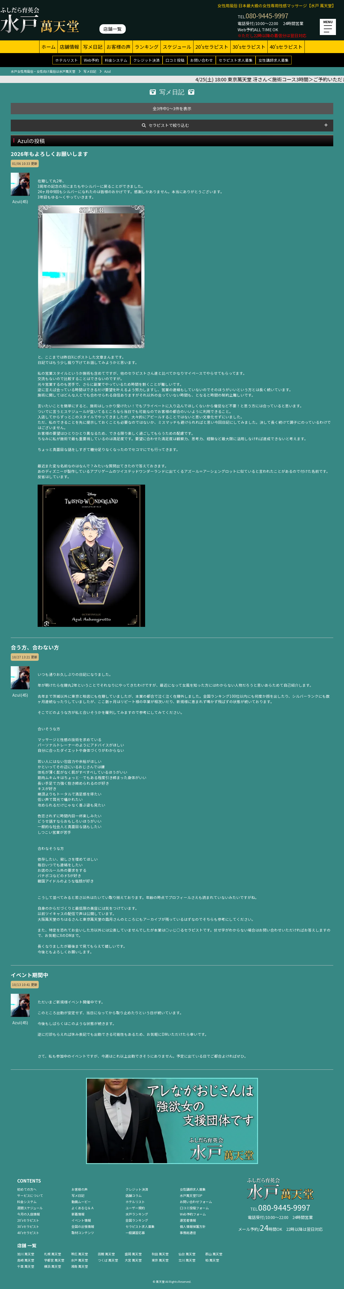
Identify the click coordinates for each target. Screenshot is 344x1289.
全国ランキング (137, 1220)
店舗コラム (134, 1195)
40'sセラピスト (286, 46)
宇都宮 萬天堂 (54, 1260)
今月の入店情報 (28, 1214)
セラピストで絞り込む (169, 125)
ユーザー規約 (135, 1207)
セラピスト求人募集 (236, 60)
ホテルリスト (66, 60)
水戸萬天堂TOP (191, 1195)
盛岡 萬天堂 (133, 1254)
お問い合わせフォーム (196, 1201)
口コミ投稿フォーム (194, 1207)
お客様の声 (118, 46)
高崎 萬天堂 (25, 1260)
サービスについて (30, 1195)
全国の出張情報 (82, 1226)
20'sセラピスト (211, 46)
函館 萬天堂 (106, 1254)
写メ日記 (92, 46)
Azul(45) (20, 198)
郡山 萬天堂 (213, 1254)
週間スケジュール (30, 1207)
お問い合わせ (201, 60)
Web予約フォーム (193, 1214)
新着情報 (77, 1214)
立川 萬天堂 (186, 1260)
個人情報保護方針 (193, 1226)
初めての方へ (27, 1189)
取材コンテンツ (82, 1232)
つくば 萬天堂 (108, 1260)
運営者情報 (188, 1220)
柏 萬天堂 (212, 1260)
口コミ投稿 (175, 60)
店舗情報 (69, 46)
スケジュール (177, 46)
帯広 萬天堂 (79, 1254)
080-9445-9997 (267, 15)
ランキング (147, 46)
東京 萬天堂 (160, 1260)
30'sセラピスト (249, 46)
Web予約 (91, 60)
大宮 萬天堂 (133, 1260)
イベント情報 (81, 1220)
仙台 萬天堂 (186, 1254)
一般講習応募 (135, 1232)
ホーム (48, 46)
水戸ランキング (137, 1214)
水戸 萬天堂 (79, 1260)
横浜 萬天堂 (52, 1266)
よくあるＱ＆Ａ (82, 1207)
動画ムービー (81, 1201)
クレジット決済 (146, 60)
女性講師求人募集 (274, 60)
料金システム (116, 60)
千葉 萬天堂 (25, 1266)
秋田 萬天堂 (160, 1254)
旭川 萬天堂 (25, 1254)
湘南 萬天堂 (79, 1266)
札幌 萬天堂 (52, 1254)
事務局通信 (188, 1232)
